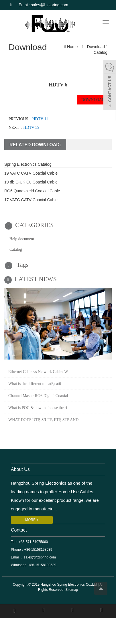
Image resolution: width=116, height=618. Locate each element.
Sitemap (71, 590)
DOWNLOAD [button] (92, 100)
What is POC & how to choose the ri (37, 408)
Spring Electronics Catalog (28, 164)
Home (72, 46)
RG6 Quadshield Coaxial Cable (32, 191)
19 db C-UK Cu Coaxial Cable (31, 182)
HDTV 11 (40, 119)
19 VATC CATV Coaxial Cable (31, 173)
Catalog (100, 52)
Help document (21, 239)
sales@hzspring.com (39, 557)
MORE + (31, 520)
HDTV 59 (31, 127)
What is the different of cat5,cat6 (34, 384)
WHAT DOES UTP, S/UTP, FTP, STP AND (43, 420)
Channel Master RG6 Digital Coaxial (38, 396)
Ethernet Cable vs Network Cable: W (38, 372)
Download (96, 46)
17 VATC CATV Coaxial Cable (31, 200)
